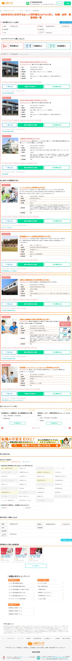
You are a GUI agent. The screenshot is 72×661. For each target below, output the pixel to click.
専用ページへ (65, 330)
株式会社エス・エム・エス (58, 656)
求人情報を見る (56, 86)
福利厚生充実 (41, 480)
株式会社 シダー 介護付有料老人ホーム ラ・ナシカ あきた (54, 414)
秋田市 (26, 189)
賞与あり (11, 82)
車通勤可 (40, 496)
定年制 (21, 488)
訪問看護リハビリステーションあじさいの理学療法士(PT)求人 (39, 367)
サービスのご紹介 (42, 583)
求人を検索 (33, 4)
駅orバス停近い (24, 496)
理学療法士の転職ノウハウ (15, 607)
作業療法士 (4, 507)
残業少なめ (23, 82)
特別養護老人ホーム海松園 (10, 271)
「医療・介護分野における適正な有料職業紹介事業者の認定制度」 (56, 657)
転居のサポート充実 (61, 496)
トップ (3, 638)
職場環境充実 (6, 492)
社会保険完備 (38, 82)
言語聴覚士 (28, 507)
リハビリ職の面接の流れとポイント (18, 595)
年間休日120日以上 (29, 389)
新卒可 (4, 496)
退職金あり (36, 260)
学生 (2, 558)
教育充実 (58, 492)
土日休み (58, 472)
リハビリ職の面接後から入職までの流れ (19, 589)
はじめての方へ (11, 638)
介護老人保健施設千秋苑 (9, 358)
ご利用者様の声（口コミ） (44, 595)
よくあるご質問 (42, 598)
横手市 (26, 369)
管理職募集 (40, 500)
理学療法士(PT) (5, 461)
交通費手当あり (17, 82)
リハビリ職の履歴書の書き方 (16, 583)
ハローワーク (20, 638)
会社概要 (57, 638)
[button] (2, 428)
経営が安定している (25, 500)
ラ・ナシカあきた (7, 227)
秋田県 (22, 64)
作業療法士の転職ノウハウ (15, 610)
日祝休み (4, 476)
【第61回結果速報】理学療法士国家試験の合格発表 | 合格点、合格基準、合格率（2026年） (6, 556)
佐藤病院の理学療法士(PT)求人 (30, 138)
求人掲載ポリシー (48, 638)
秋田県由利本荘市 (16, 461)
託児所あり (40, 484)
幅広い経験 (22, 492)
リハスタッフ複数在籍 (8, 500)
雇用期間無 (59, 488)
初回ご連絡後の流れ (43, 586)
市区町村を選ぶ (66, 26)
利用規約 (29, 638)
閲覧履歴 (37, 4)
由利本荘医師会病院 (9, 93)
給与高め (15, 347)
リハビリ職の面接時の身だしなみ (17, 592)
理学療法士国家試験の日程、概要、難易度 (35, 556)
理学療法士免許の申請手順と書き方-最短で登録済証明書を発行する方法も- (21, 556)
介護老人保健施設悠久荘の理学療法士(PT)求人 (34, 280)
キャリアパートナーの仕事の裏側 (17, 598)
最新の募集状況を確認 (30, 125)
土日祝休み (16, 389)
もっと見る (35, 565)
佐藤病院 (6, 174)
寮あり (4, 488)
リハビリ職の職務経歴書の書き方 (17, 586)
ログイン (59, 3)
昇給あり (35, 163)
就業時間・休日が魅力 (43, 472)
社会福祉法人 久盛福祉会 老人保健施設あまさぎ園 (16, 413)
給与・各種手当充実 (7, 468)
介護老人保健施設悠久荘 (9, 310)
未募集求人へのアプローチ (44, 592)
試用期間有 (41, 488)
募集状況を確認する (30, 86)
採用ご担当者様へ (66, 638)
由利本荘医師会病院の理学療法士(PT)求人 (33, 62)
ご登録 (67, 3)
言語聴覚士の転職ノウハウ (15, 614)
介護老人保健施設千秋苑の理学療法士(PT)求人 (34, 319)
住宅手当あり (5, 82)
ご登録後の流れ (42, 589)
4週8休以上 (35, 299)
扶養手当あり (16, 216)
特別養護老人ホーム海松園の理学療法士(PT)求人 (35, 236)
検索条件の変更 (66, 22)
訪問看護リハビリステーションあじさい (13, 400)
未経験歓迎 (40, 492)
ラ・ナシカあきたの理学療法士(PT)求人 (32, 187)
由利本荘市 (27, 64)
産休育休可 (58, 484)
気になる (9, 86)
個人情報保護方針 (37, 638)
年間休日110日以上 (31, 82)
